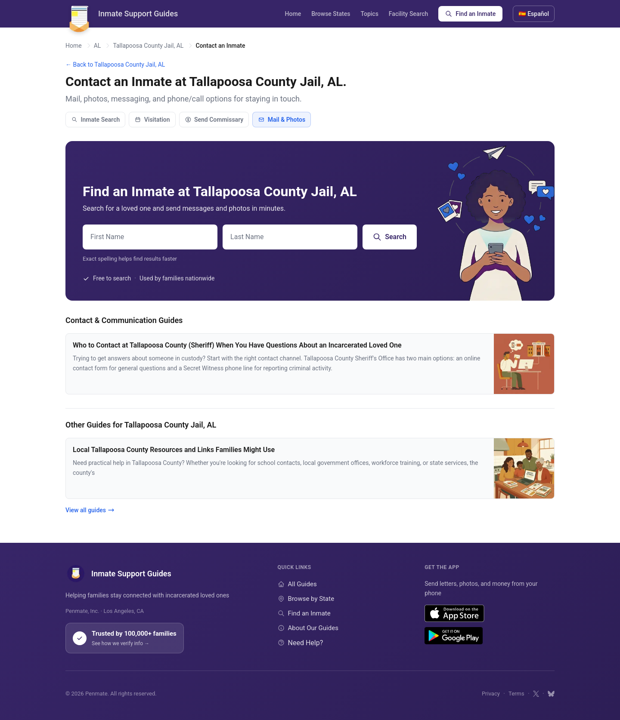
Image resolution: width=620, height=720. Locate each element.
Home (293, 13)
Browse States (330, 13)
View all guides (90, 510)
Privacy (491, 693)
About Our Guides (308, 628)
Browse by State (306, 599)
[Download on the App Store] (454, 613)
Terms (516, 693)
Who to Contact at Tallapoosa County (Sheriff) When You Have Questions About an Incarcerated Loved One (237, 345)
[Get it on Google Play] (454, 635)
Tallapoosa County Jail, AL (148, 45)
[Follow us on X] (536, 694)
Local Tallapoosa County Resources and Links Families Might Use (174, 450)
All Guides (297, 584)
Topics (369, 13)
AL (97, 45)
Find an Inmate (470, 13)
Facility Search (408, 13)
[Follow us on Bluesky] (551, 693)
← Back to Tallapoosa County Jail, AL (115, 64)
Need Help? (300, 643)
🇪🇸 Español (533, 13)
